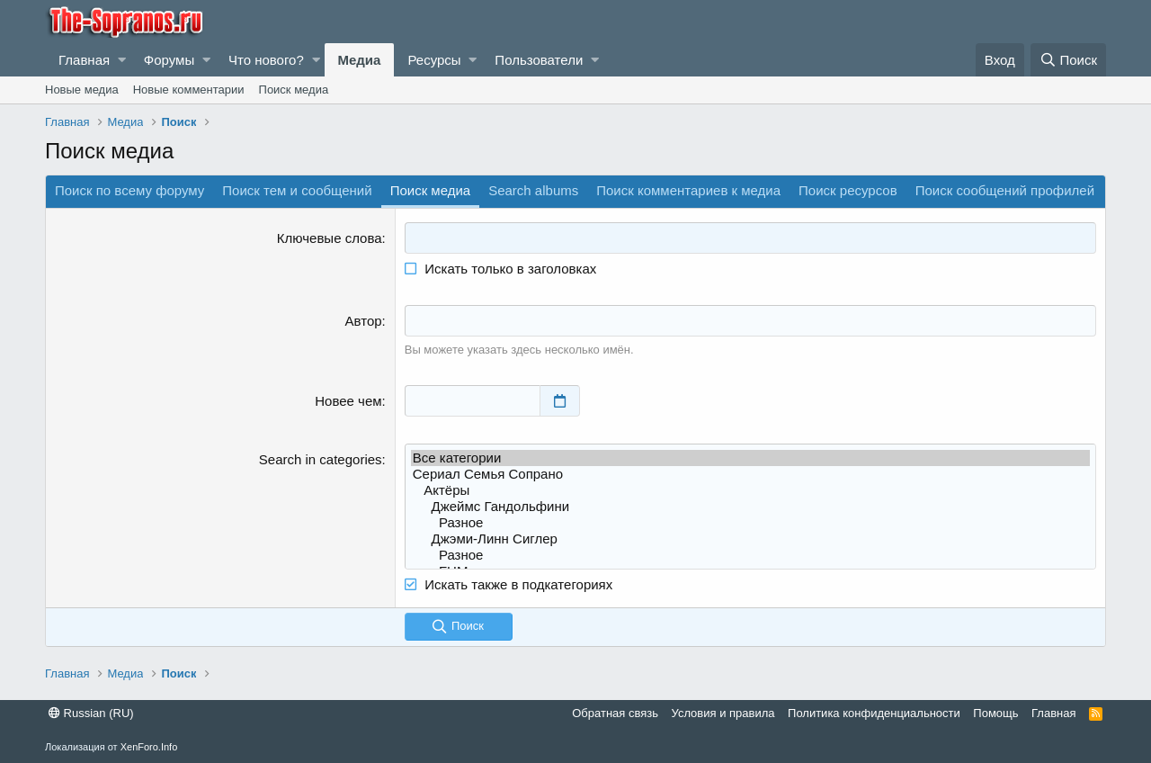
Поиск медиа (294, 89)
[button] (121, 59)
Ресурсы (433, 59)
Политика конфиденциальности (874, 713)
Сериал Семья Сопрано (750, 474)
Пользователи (539, 59)
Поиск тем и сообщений (296, 190)
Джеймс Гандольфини (750, 506)
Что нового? (266, 59)
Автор (363, 320)
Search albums (533, 190)
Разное (750, 523)
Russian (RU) (91, 713)
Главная (84, 59)
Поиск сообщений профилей (1004, 190)
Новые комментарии (189, 89)
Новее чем (348, 400)
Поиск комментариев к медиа (688, 190)
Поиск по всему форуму (129, 190)
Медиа (359, 59)
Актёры (750, 490)
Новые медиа (82, 89)
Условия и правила (723, 713)
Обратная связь (615, 713)
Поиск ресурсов (848, 190)
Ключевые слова (329, 238)
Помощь (995, 713)
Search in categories (320, 459)
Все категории (750, 458)
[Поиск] (1068, 59)
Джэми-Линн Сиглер (750, 539)
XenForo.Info (149, 746)
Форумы (169, 59)
